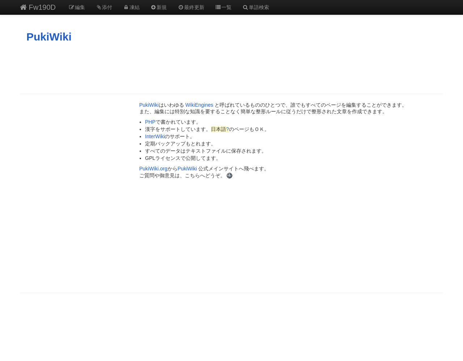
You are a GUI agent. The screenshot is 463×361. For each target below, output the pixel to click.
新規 (158, 7)
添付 (104, 7)
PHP (150, 122)
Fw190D (38, 7)
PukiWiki (49, 37)
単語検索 (255, 7)
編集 (76, 7)
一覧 (223, 7)
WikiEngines (199, 105)
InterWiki (155, 136)
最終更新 (191, 7)
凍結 (131, 7)
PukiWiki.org (153, 168)
